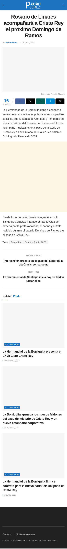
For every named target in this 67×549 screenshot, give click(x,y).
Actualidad (12, 345)
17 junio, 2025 (9, 495)
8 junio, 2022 (29, 42)
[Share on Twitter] (30, 101)
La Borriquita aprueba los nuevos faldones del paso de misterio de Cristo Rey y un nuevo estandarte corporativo (32, 419)
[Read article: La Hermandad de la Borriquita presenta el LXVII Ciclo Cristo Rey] (33, 326)
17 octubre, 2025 (11, 428)
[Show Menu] (3, 5)
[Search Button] (63, 5)
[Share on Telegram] (50, 101)
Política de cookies (25, 535)
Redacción (11, 42)
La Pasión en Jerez (18, 541)
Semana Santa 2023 (35, 242)
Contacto (7, 535)
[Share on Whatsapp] (40, 101)
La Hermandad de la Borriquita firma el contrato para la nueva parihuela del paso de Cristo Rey (33, 486)
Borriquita (15, 242)
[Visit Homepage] (33, 5)
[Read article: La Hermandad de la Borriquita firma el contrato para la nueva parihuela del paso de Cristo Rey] (33, 456)
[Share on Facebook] (20, 101)
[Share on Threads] (59, 101)
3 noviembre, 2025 (11, 361)
